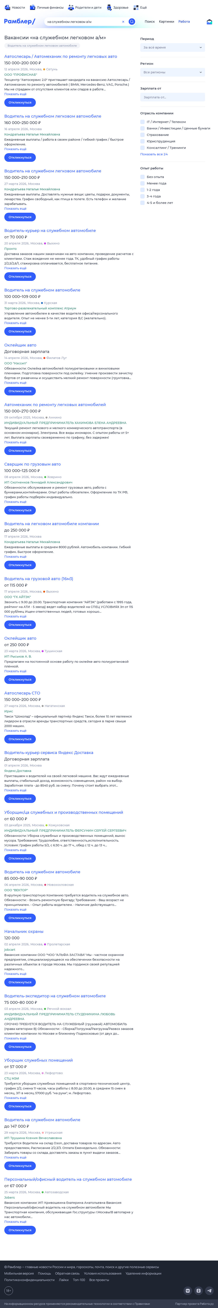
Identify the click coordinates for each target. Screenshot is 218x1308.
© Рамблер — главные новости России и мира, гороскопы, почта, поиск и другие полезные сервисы (81, 1267)
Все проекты (99, 1280)
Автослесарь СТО (22, 693)
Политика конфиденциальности (29, 1280)
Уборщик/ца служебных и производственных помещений (63, 812)
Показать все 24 (154, 154)
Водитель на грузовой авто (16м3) (38, 578)
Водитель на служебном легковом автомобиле (42, 45)
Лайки (64, 1280)
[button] (69, 87)
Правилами (142, 1304)
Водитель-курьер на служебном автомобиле (50, 230)
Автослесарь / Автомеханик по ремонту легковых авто (60, 56)
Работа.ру (207, 1304)
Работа (184, 21)
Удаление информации (143, 1273)
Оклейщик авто (20, 345)
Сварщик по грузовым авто (32, 464)
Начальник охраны (24, 931)
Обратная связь (67, 1273)
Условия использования (102, 1273)
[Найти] (132, 21)
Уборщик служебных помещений (38, 1060)
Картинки (166, 21)
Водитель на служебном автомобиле (42, 290)
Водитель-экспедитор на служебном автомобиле (55, 996)
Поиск (150, 21)
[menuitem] (14, 7)
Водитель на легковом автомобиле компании (51, 523)
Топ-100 (79, 1280)
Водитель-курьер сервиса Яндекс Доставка (48, 752)
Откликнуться (20, 102)
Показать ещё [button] (15, 94)
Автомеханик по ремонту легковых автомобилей (55, 404)
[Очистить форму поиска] (123, 21)
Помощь (44, 1273)
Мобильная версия (19, 1273)
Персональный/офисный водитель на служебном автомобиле (68, 1179)
